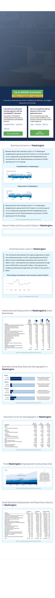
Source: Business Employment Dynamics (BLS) (28, 219)
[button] (51, 5)
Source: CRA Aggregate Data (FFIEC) (28, 296)
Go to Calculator (13, 134)
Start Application (39, 133)
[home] (10, 5)
